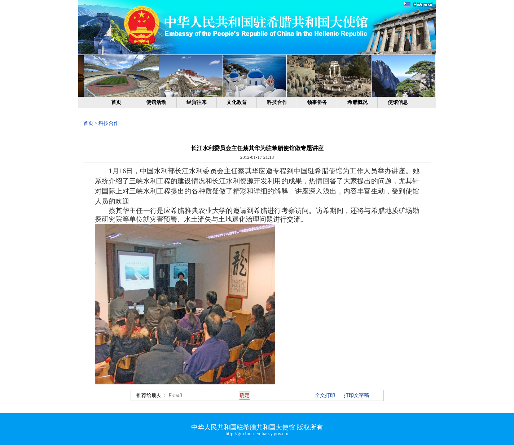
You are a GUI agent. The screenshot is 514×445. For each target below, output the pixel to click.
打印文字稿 (356, 395)
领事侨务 (317, 102)
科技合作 (277, 102)
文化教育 (237, 102)
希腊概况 (357, 102)
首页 (116, 102)
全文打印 (325, 395)
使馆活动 (156, 102)
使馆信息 (398, 102)
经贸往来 (196, 102)
